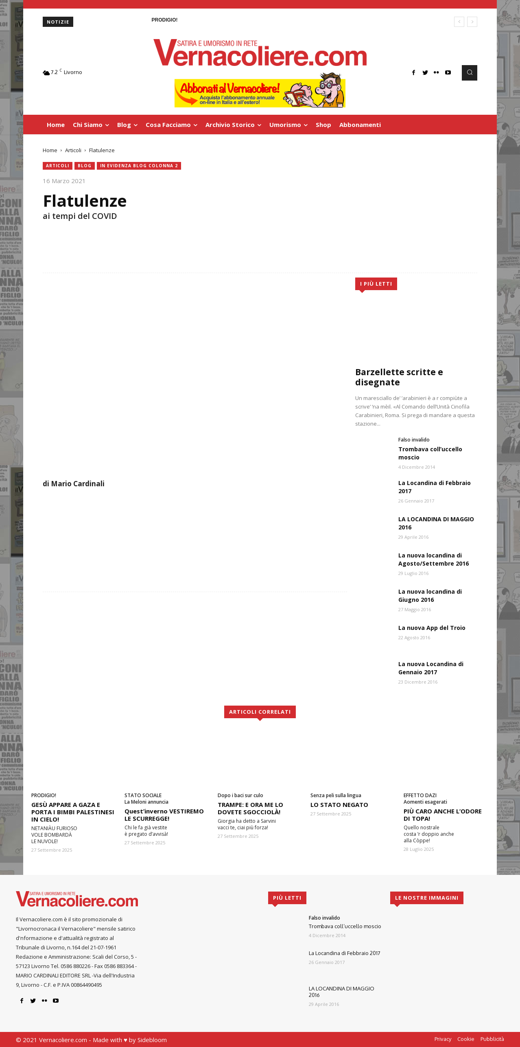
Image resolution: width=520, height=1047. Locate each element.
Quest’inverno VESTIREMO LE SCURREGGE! (164, 814)
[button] (469, 73)
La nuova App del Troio (431, 628)
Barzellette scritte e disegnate (399, 377)
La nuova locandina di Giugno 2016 (430, 595)
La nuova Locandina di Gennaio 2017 (430, 668)
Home (50, 150)
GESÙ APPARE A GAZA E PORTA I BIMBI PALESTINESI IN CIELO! (72, 811)
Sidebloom (152, 1040)
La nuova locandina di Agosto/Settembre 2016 (433, 559)
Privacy (443, 1039)
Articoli (73, 150)
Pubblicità (492, 1039)
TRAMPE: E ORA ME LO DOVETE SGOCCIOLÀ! (250, 808)
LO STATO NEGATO (339, 804)
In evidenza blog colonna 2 (139, 166)
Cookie (465, 1039)
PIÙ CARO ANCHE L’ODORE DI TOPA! (443, 814)
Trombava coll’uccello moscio (345, 926)
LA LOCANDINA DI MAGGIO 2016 (341, 991)
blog (84, 166)
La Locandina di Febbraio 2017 (344, 953)
